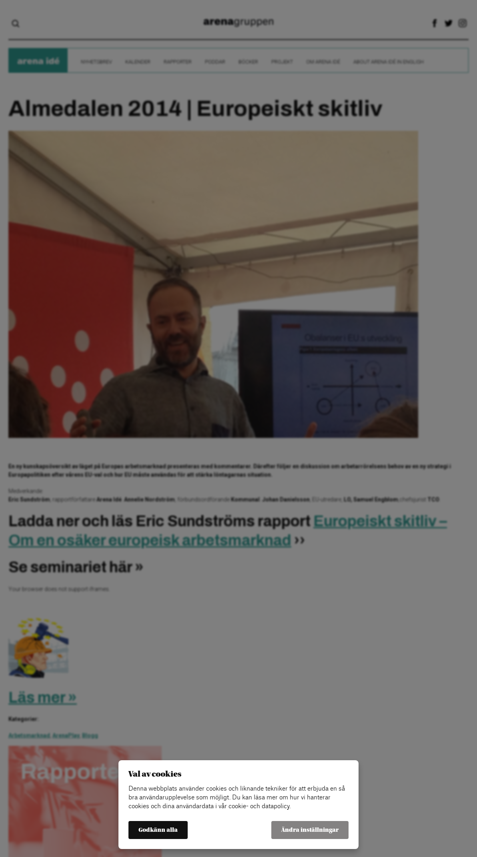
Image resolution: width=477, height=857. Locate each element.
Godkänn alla (158, 830)
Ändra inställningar (310, 830)
